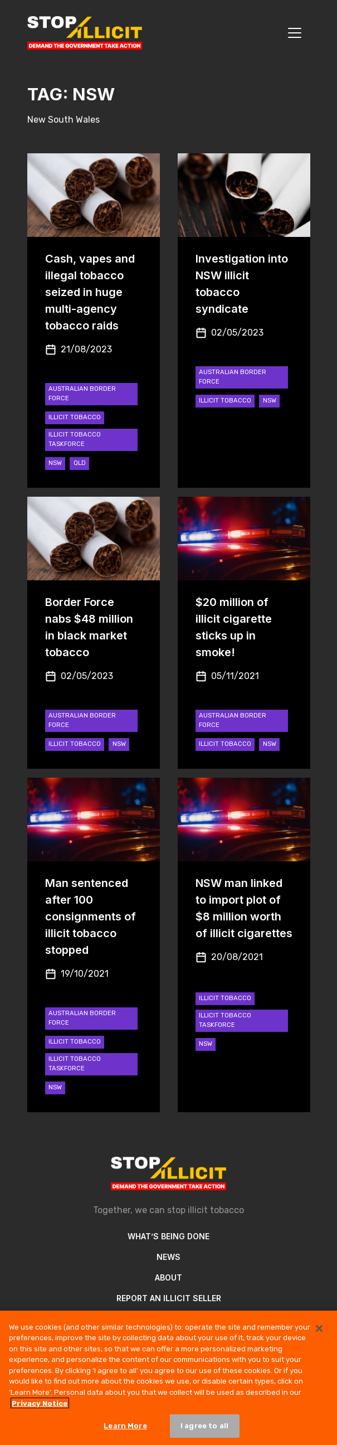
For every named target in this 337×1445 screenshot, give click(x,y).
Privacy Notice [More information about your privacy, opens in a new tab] (40, 1407)
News (168, 1257)
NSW (55, 463)
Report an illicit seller (168, 1298)
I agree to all (204, 1429)
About (168, 1277)
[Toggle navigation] (294, 33)
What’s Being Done (168, 1236)
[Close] (319, 1332)
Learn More (125, 1429)
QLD (80, 463)
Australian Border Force (82, 393)
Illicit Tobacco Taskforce (74, 439)
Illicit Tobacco (74, 417)
